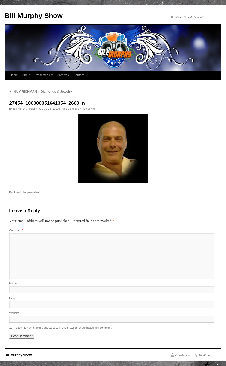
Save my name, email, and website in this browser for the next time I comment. (63, 327)
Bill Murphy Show (34, 15)
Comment (16, 230)
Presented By (44, 75)
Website (14, 313)
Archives (63, 75)
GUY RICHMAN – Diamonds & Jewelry (40, 91)
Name (13, 283)
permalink (33, 192)
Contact (79, 75)
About (26, 75)
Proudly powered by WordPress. (193, 355)
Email (12, 298)
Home (14, 75)
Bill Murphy (20, 108)
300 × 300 (80, 108)
